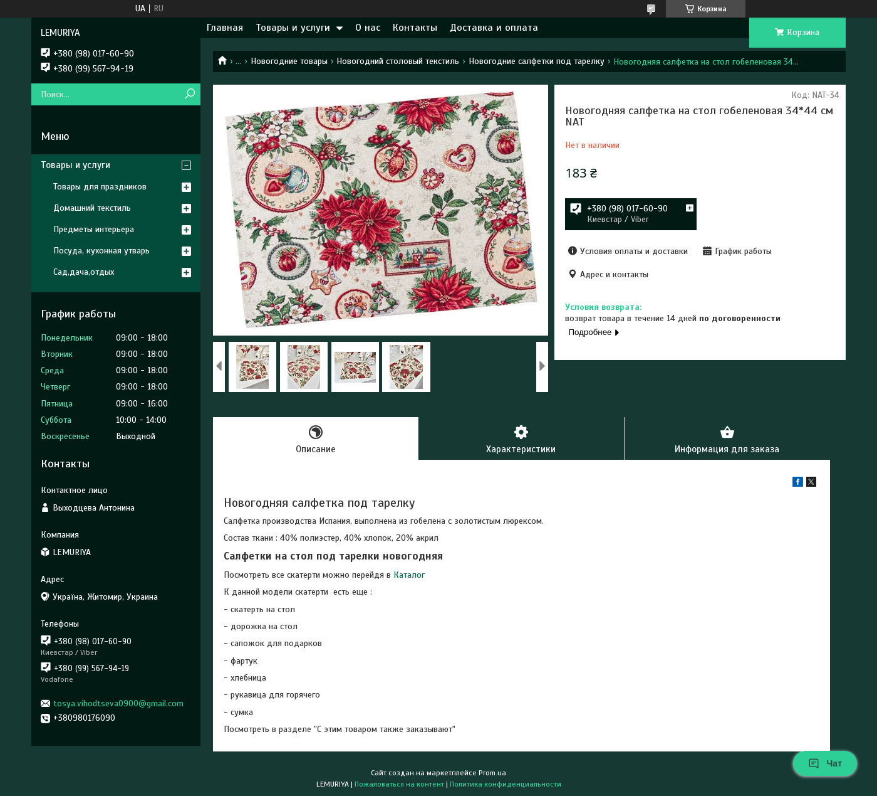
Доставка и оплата (494, 27)
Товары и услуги (293, 27)
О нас (367, 27)
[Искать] (189, 94)
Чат (825, 763)
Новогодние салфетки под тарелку (537, 61)
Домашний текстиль (92, 208)
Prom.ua (492, 772)
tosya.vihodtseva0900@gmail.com (118, 703)
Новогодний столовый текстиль (397, 61)
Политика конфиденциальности (505, 784)
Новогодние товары (289, 61)
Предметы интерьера (93, 229)
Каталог (409, 575)
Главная (225, 27)
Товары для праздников (100, 186)
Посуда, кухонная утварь (101, 250)
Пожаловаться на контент (399, 784)
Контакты (415, 27)
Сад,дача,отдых (83, 272)
